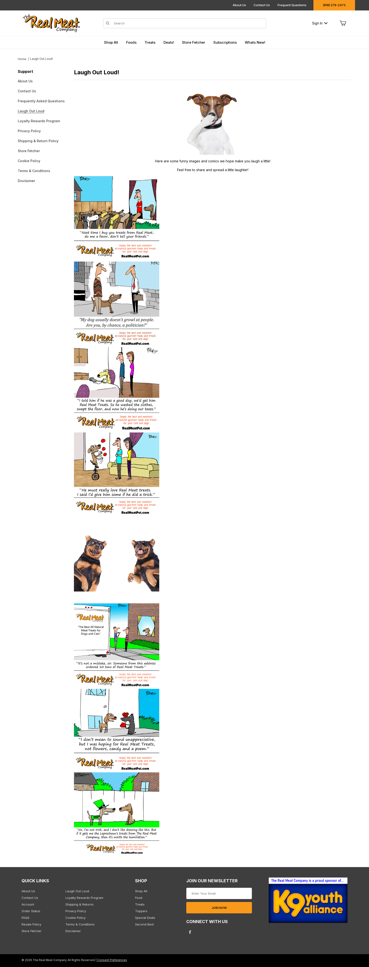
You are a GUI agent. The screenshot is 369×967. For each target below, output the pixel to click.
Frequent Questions (292, 5)
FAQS (25, 918)
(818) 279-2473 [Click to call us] (334, 5)
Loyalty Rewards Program (39, 121)
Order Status (31, 911)
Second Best (144, 924)
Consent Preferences (112, 960)
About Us (239, 5)
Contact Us (262, 5)
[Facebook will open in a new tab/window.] (190, 932)
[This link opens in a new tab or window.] (308, 902)
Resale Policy (31, 924)
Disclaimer (26, 181)
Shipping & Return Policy (38, 141)
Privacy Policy (29, 131)
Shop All (141, 891)
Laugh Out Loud (31, 111)
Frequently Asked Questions (41, 101)
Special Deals (145, 918)
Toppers (141, 911)
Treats (140, 904)
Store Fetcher (29, 151)
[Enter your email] (219, 893)
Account (28, 904)
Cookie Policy (29, 161)
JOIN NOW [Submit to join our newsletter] (219, 908)
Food (138, 898)
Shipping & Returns (79, 904)
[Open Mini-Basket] (343, 23)
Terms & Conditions (34, 171)
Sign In (320, 23)
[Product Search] (188, 23)
